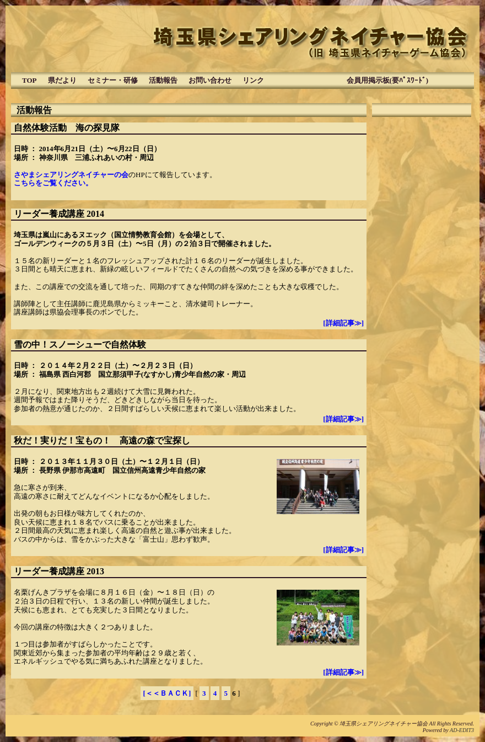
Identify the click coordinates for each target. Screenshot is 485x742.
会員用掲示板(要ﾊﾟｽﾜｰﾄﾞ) (352, 80)
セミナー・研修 (113, 80)
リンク (253, 80)
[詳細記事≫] (343, 323)
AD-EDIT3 (462, 730)
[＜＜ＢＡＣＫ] (167, 693)
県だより (62, 80)
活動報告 (163, 80)
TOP (29, 80)
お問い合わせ (209, 80)
